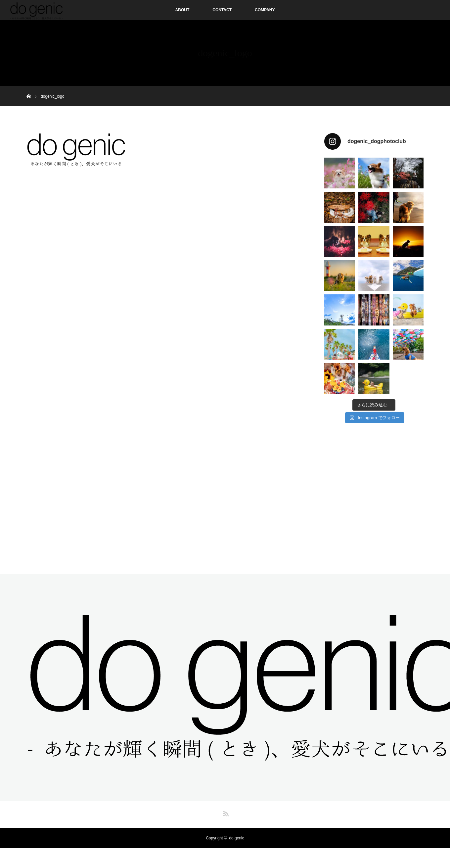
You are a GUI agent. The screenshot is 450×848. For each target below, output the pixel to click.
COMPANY (265, 10)
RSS (225, 813)
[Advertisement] (374, 495)
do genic (236, 838)
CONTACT (222, 10)
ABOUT (182, 10)
